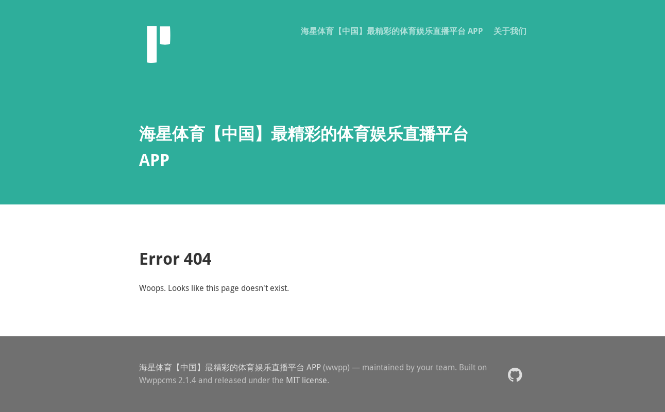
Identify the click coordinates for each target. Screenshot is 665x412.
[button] (514, 374)
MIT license (306, 380)
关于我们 (509, 31)
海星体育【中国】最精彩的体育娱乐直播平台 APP (392, 31)
